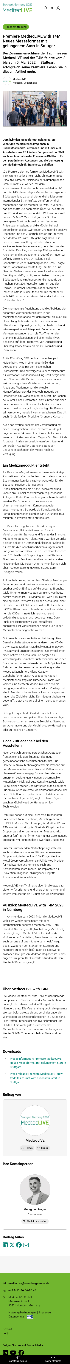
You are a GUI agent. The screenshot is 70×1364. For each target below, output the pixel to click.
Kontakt (7, 1329)
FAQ (5, 1333)
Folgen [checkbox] (27, 1148)
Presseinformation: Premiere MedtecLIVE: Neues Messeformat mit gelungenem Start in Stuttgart (38, 1063)
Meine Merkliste (53, 1359)
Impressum (46, 1312)
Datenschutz (16, 1316)
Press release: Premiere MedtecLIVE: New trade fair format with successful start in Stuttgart (36, 1078)
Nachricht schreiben (35, 1221)
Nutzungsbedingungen (22, 1312)
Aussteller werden (18, 1359)
